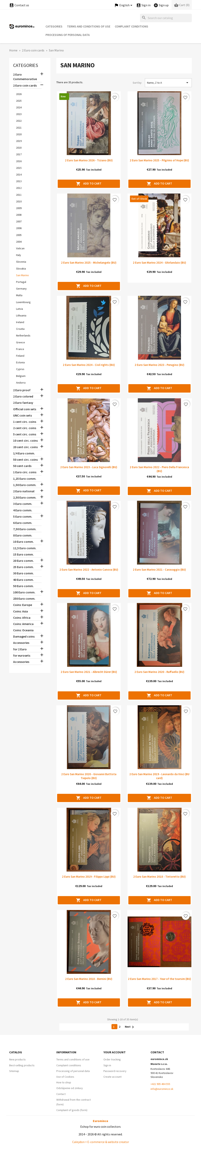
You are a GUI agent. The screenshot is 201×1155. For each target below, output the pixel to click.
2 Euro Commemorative (25, 76)
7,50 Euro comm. (24, 529)
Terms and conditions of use (88, 26)
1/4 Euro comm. (24, 453)
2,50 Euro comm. (24, 497)
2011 (19, 194)
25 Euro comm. (23, 567)
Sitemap (14, 1071)
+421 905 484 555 (160, 1084)
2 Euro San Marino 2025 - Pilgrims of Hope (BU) (159, 160)
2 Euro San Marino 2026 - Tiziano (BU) (89, 160)
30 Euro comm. (23, 573)
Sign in (107, 1065)
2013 (19, 181)
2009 (19, 208)
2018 (19, 147)
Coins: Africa (21, 618)
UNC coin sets (22, 415)
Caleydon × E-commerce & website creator (100, 1142)
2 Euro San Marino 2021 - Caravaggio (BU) (159, 569)
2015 (19, 168)
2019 (19, 141)
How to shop (63, 1082)
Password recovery (114, 1071)
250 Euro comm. (24, 598)
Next (130, 1027)
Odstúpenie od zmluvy (69, 1088)
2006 (19, 228)
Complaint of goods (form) (71, 1110)
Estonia (20, 362)
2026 (19, 94)
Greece (20, 342)
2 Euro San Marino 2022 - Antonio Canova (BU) (88, 569)
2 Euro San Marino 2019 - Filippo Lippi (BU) (89, 876)
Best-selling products (22, 1065)
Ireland (20, 322)
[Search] (166, 18)
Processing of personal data (68, 35)
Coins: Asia (20, 611)
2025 (19, 100)
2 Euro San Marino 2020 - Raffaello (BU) (159, 672)
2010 (19, 201)
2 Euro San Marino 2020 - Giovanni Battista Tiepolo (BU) (88, 776)
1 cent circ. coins (24, 422)
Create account (112, 1076)
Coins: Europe (22, 605)
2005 (19, 235)
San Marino (22, 275)
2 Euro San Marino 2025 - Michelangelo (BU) (88, 262)
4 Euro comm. (22, 510)
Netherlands (23, 335)
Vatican (20, 248)
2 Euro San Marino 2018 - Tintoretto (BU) (159, 876)
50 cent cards (22, 466)
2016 (19, 161)
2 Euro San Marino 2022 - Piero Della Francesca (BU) (159, 469)
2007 (19, 221)
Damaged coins (24, 636)
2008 (19, 215)
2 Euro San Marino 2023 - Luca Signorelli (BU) (88, 467)
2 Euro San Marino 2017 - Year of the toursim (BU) (159, 979)
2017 (19, 154)
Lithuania (21, 315)
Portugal (21, 282)
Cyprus (20, 369)
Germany (21, 288)
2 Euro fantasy (23, 403)
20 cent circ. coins (25, 447)
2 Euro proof (21, 390)
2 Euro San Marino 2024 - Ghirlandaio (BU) (159, 262)
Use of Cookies (65, 1076)
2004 (19, 241)
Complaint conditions (131, 26)
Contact (61, 1094)
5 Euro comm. (22, 516)
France (20, 349)
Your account (114, 1052)
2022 (19, 120)
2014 (19, 174)
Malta (19, 295)
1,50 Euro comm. (24, 485)
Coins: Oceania (23, 630)
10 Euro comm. (23, 542)
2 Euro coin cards (25, 85)
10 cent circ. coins (25, 440)
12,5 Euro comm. (24, 548)
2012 (19, 188)
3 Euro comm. (22, 504)
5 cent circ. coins (24, 434)
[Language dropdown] (124, 5)
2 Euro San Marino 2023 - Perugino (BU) (159, 365)
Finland (20, 355)
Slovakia (21, 268)
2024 (19, 107)
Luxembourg (23, 302)
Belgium (21, 376)
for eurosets (21, 655)
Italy (18, 255)
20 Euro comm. (23, 561)
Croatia (20, 329)
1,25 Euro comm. (24, 479)
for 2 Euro (20, 649)
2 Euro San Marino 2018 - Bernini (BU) (88, 979)
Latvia (19, 309)
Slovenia (21, 261)
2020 (19, 134)
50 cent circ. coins (25, 459)
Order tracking (112, 1059)
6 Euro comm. (22, 523)
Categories (54, 26)
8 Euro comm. (22, 535)
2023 (19, 114)
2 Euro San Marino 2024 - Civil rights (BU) (89, 365)
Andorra (21, 382)
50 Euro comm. (23, 586)
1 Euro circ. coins (24, 472)
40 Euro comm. (23, 580)
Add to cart (88, 183)
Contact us (19, 5)
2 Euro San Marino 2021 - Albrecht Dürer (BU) (89, 672)
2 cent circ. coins (24, 428)
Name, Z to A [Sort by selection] (168, 82)
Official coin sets (24, 409)
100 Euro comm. (24, 592)
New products (17, 1059)
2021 (19, 127)
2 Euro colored (23, 396)
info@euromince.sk (162, 1089)
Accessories (21, 643)
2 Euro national (23, 491)
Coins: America (23, 624)
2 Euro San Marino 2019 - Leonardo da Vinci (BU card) (159, 776)
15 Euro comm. (23, 554)
